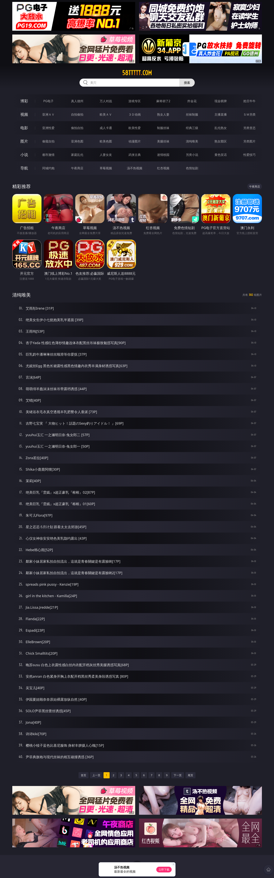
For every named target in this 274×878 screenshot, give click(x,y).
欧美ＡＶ (106, 114)
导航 (24, 168)
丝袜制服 (192, 114)
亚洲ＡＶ (48, 114)
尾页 (190, 775)
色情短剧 (192, 168)
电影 (24, 127)
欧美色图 (106, 141)
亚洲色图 (77, 141)
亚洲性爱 (48, 128)
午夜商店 (77, 168)
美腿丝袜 (163, 141)
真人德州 (77, 101)
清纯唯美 (192, 141)
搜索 (187, 83)
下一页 (178, 775)
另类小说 (192, 155)
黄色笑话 (220, 155)
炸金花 (192, 101)
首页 (83, 775)
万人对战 (106, 101)
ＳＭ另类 (249, 114)
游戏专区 (134, 101)
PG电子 (48, 101)
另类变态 (249, 128)
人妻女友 (106, 155)
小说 (24, 154)
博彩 (24, 101)
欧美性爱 (134, 128)
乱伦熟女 (220, 128)
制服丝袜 (163, 128)
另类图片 (249, 141)
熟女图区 (220, 141)
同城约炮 (48, 168)
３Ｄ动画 (134, 114)
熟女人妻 (163, 114)
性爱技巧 (249, 155)
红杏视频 (163, 168)
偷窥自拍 (48, 141)
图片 (24, 141)
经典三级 (192, 128)
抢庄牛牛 (249, 101)
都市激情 (48, 155)
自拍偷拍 (77, 114)
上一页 (96, 775)
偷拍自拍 (77, 128)
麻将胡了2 (163, 101)
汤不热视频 (134, 168)
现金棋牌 (220, 101)
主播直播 (220, 114)
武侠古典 (134, 155)
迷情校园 (163, 155)
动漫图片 (134, 141)
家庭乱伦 (77, 155)
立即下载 (164, 869)
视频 (24, 114)
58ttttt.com (137, 73)
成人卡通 (106, 128)
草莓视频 (106, 168)
